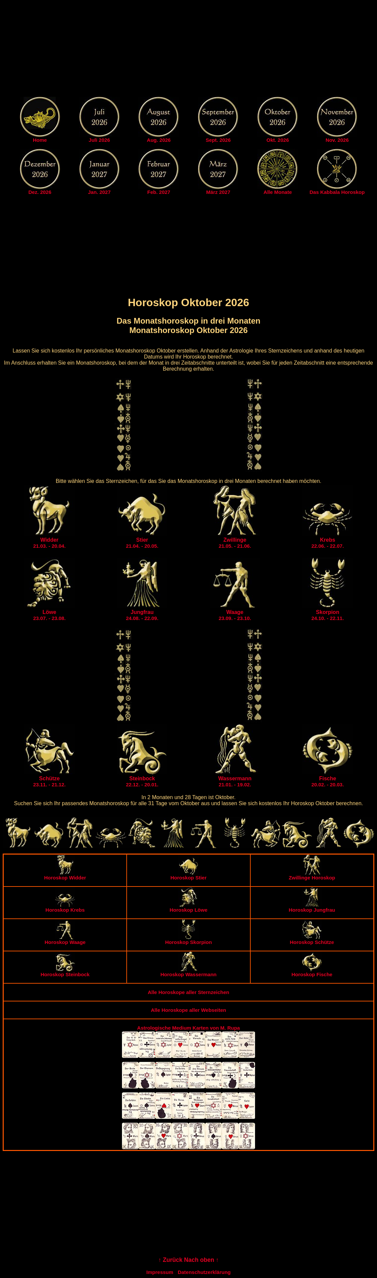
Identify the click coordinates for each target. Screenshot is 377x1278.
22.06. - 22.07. (327, 543)
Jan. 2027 (99, 192)
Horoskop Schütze (312, 940)
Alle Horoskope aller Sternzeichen (188, 992)
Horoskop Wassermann (188, 972)
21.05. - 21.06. (235, 543)
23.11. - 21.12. (49, 781)
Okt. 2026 (277, 140)
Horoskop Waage (65, 940)
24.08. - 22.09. (142, 615)
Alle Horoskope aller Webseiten (188, 1010)
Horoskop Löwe (189, 907)
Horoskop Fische (311, 972)
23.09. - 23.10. (235, 615)
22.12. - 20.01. (142, 781)
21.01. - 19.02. (235, 781)
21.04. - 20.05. (142, 543)
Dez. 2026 (39, 192)
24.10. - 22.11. (327, 615)
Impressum (159, 1272)
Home (40, 140)
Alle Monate (277, 192)
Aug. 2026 (159, 140)
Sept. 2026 (218, 140)
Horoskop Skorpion (188, 940)
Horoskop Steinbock (65, 972)
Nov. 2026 (337, 140)
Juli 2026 (99, 140)
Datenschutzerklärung (204, 1272)
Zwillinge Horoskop (312, 875)
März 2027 (218, 192)
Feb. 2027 (158, 192)
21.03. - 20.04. (49, 543)
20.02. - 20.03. (327, 781)
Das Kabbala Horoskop (337, 192)
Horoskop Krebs (65, 907)
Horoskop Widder (65, 875)
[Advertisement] (188, 50)
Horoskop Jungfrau (312, 907)
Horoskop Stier (188, 875)
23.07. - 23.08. (49, 615)
